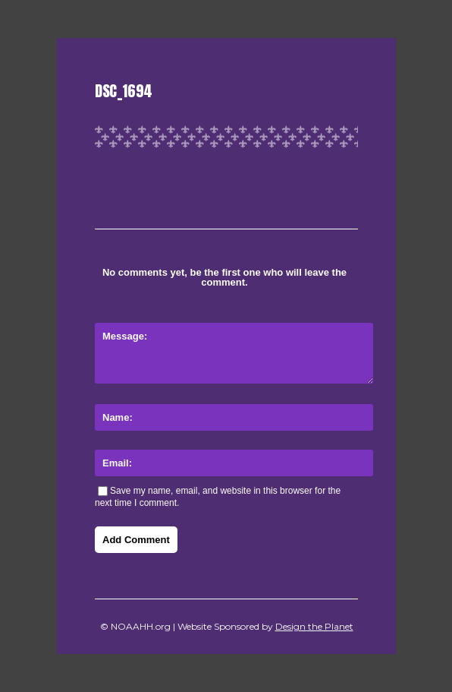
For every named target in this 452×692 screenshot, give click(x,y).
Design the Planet (314, 626)
